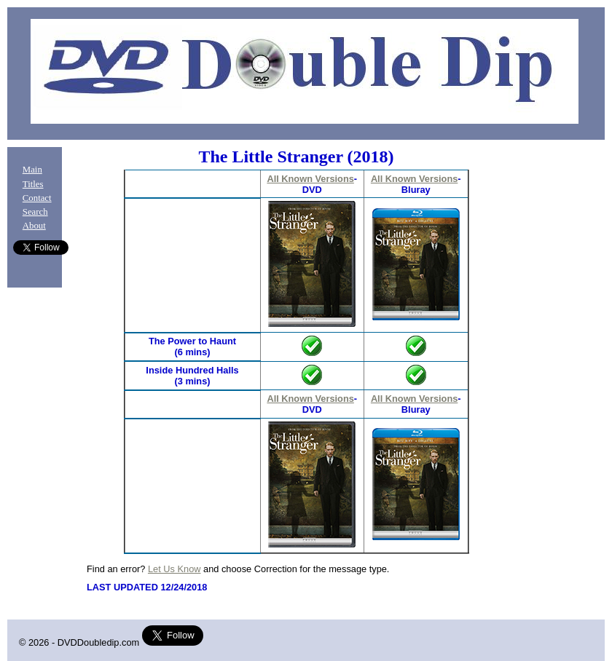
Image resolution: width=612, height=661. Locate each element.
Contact (37, 198)
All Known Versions (310, 178)
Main (32, 170)
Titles (33, 184)
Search (35, 212)
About (34, 226)
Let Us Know (174, 568)
